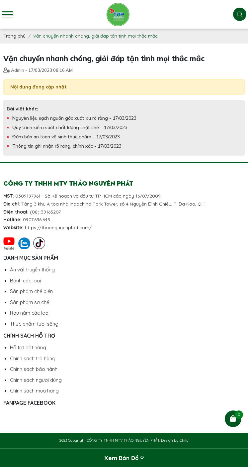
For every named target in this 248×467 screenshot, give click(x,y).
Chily (184, 440)
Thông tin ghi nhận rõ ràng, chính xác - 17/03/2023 (67, 146)
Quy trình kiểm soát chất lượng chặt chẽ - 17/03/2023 (69, 127)
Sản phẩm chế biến (31, 291)
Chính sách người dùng (36, 380)
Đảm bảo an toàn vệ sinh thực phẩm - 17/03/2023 (66, 137)
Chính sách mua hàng (34, 391)
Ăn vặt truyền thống (32, 269)
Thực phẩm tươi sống (34, 324)
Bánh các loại (25, 280)
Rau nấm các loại (29, 313)
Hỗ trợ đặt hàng (28, 347)
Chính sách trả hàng (32, 358)
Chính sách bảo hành (33, 369)
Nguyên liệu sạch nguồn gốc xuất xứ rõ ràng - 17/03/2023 (74, 118)
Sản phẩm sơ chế (29, 302)
